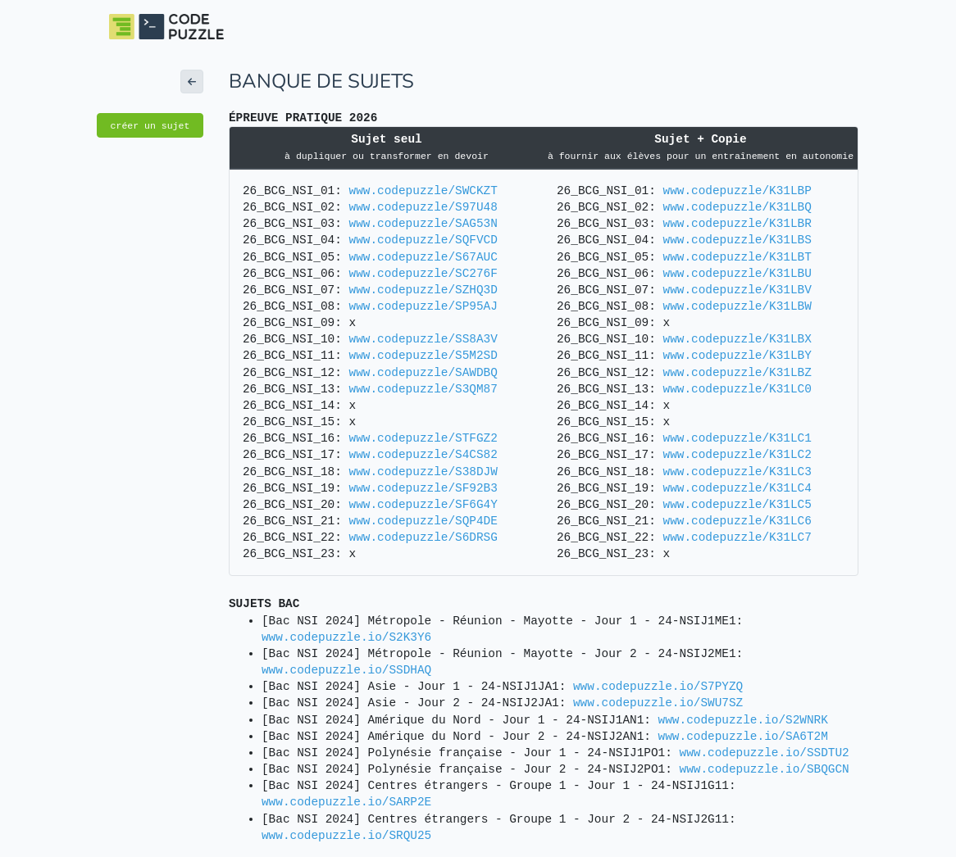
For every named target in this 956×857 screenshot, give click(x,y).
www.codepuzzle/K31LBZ (737, 372)
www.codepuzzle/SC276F (423, 273)
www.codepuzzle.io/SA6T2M (743, 736)
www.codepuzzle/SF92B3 (423, 488)
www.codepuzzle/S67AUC (423, 257)
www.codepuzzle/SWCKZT (423, 190)
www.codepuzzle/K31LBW (737, 306)
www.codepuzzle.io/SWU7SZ (658, 703)
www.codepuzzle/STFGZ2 (423, 438)
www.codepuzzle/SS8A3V (423, 339)
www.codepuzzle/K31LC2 (737, 454)
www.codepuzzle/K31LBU (737, 273)
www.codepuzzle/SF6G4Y (423, 504)
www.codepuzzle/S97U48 (423, 207)
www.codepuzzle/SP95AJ (423, 306)
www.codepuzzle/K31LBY (737, 355)
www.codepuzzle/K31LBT (737, 257)
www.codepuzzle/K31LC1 (737, 438)
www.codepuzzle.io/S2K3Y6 (346, 637)
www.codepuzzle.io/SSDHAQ (346, 670)
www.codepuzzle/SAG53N (423, 223)
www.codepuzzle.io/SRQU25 (346, 835)
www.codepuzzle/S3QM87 (423, 389)
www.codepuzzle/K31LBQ (737, 207)
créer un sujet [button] (150, 125)
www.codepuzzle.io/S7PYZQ (658, 686)
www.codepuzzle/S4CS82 (423, 454)
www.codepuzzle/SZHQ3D (423, 290)
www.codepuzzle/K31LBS (737, 240)
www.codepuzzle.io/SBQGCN (764, 769)
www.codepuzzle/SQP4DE (423, 521)
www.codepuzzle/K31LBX (737, 339)
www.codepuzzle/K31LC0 (737, 389)
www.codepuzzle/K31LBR (737, 223)
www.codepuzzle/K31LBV (737, 290)
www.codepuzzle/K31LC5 (737, 504)
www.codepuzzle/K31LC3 (737, 471)
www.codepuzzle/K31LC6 (737, 521)
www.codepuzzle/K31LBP (737, 190)
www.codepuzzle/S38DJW (423, 471)
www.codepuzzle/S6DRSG (423, 537)
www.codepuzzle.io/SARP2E (346, 802)
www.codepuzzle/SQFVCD (423, 240)
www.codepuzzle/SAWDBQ (423, 372)
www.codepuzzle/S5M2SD (423, 355)
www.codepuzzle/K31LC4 (737, 488)
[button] (191, 81)
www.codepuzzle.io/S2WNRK (743, 720)
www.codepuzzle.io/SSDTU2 (764, 753)
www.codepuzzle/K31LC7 (737, 537)
